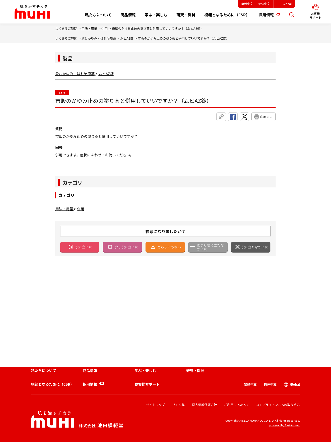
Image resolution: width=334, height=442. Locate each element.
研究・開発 (195, 370)
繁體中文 (247, 4)
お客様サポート (147, 384)
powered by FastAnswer (284, 425)
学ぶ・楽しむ (145, 370)
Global (287, 4)
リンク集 (178, 404)
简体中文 (264, 4)
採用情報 (90, 384)
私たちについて (43, 370)
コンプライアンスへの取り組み (278, 404)
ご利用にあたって (236, 404)
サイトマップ (155, 404)
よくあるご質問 (66, 28)
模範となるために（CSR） (52, 384)
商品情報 (90, 370)
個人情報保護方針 (204, 404)
